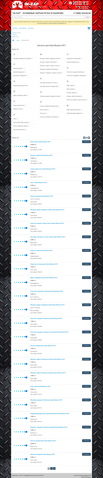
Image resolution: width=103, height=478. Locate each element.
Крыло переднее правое (21, 126)
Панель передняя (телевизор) (49, 106)
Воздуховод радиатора (21, 85)
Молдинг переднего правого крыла (51, 73)
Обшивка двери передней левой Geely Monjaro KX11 (47, 305)
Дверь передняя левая (20, 95)
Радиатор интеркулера (74, 58)
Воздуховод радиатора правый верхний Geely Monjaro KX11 (49, 413)
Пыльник (43, 113)
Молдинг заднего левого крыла (50, 65)
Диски (14, 36)
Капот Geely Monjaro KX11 (38, 182)
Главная (14, 28)
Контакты (31, 28)
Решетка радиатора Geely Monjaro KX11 (43, 345)
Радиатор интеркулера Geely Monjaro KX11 (44, 264)
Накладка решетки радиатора (49, 86)
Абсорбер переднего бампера (23, 58)
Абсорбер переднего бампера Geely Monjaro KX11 (46, 400)
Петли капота (45, 109)
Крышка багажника (20, 129)
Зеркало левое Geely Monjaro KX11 (41, 250)
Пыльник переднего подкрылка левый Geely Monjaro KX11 (49, 332)
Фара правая (71, 89)
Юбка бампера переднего (75, 113)
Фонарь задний (72, 92)
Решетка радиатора (73, 62)
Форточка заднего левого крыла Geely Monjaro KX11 (47, 223)
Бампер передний (19, 72)
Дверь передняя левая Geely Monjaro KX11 (44, 277)
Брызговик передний (20, 75)
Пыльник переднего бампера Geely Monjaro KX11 (46, 318)
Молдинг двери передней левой (50, 58)
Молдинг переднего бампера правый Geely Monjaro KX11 (49, 427)
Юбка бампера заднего (74, 109)
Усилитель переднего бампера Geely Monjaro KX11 (46, 291)
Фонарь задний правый (75, 96)
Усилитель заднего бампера (76, 72)
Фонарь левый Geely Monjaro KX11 (41, 155)
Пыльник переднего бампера (49, 117)
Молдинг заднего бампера (49, 62)
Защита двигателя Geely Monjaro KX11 (42, 169)
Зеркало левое (18, 109)
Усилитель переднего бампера (77, 75)
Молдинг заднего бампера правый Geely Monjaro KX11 (48, 373)
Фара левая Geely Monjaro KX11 (40, 142)
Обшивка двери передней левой (51, 96)
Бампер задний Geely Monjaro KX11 (41, 196)
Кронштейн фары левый (21, 122)
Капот (15, 119)
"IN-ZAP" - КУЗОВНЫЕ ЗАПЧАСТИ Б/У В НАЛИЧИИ (31, 475)
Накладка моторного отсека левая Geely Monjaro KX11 (47, 237)
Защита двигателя (19, 105)
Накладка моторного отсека (49, 82)
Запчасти (15, 32)
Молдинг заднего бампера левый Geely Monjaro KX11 (47, 359)
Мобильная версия (86, 477)
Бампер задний (19, 68)
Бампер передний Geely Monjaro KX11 (42, 454)
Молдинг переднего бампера (49, 69)
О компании (22, 28)
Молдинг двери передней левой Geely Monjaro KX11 (47, 209)
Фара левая (71, 85)
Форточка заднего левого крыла (77, 99)
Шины (14, 34)
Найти (88, 17)
